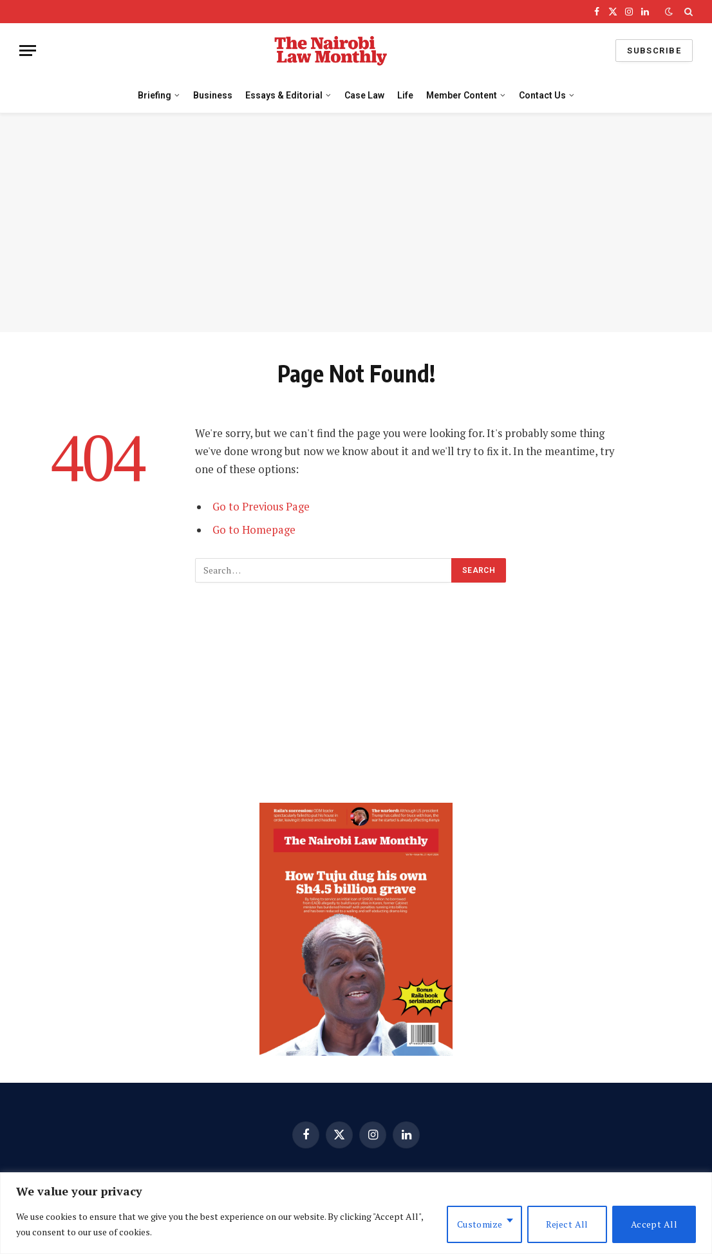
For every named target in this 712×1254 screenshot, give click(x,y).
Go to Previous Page (261, 507)
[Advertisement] (356, 223)
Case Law (364, 95)
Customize (480, 1224)
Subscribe (654, 50)
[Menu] (27, 50)
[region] (356, 1213)
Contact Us (542, 95)
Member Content (461, 95)
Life (405, 95)
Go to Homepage (253, 530)
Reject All (567, 1224)
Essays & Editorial (284, 95)
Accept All (654, 1224)
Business (212, 95)
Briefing (154, 95)
